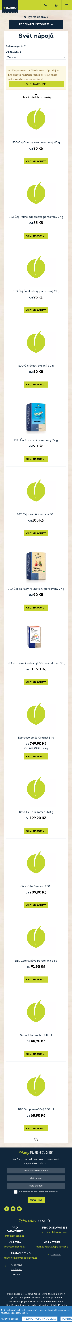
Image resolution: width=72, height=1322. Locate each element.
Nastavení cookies (9, 1319)
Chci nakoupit (36, 84)
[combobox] (36, 57)
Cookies (56, 1254)
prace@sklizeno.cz (15, 1247)
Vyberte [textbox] (11, 57)
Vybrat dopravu (37, 17)
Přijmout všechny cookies (40, 1319)
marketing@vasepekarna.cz (52, 1247)
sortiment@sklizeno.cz (55, 1232)
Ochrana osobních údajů (16, 1269)
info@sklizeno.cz (14, 1236)
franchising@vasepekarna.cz (20, 1258)
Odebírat (36, 1200)
